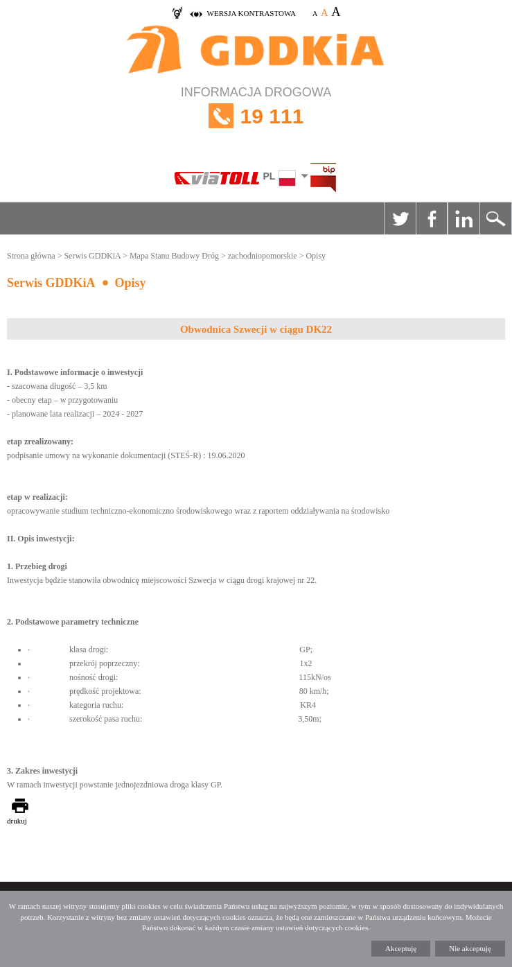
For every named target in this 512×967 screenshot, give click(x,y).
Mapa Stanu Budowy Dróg (174, 256)
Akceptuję (400, 948)
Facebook (432, 218)
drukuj (17, 821)
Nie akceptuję (470, 948)
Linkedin (463, 218)
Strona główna (31, 256)
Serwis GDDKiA (92, 256)
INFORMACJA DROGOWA (256, 116)
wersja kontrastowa (251, 13)
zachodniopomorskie (262, 256)
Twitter (400, 218)
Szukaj (495, 218)
